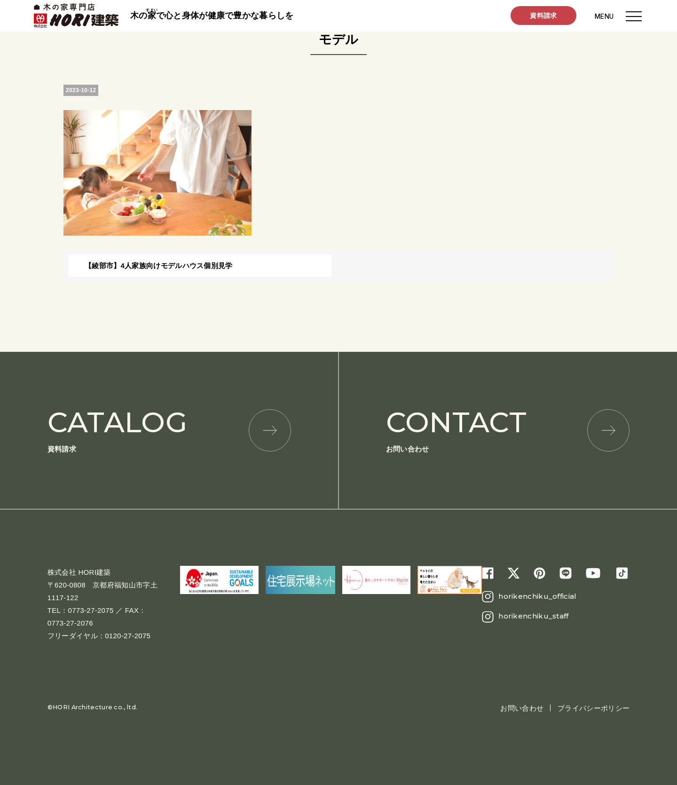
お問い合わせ (508, 429)
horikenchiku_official (537, 596)
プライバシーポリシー (594, 708)
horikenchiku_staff (533, 615)
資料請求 (543, 16)
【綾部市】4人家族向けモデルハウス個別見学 (159, 266)
